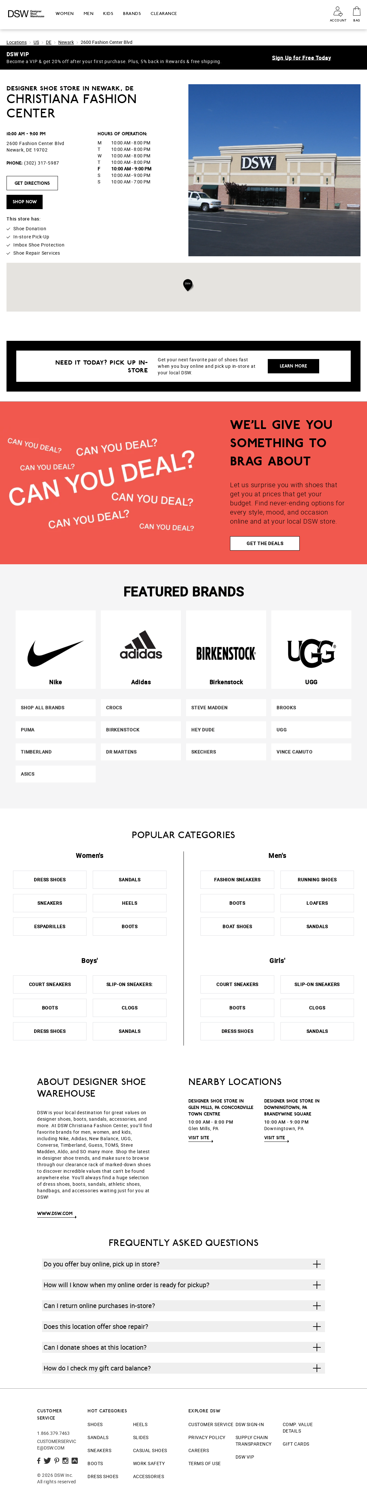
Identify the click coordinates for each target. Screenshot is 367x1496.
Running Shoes (317, 879)
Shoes (95, 1424)
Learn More (293, 365)
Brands (132, 13)
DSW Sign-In (250, 1424)
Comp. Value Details (298, 1427)
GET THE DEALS (265, 543)
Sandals (130, 879)
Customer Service (211, 1424)
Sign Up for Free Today (301, 57)
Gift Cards (296, 1444)
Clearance (164, 13)
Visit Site (198, 1137)
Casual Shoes (150, 1450)
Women (65, 13)
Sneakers (49, 903)
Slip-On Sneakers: (129, 984)
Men (89, 13)
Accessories (148, 1476)
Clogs (130, 1008)
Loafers (317, 903)
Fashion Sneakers (237, 879)
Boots (130, 926)
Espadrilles (49, 926)
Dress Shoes (50, 879)
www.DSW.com (55, 1213)
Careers (198, 1450)
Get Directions (32, 183)
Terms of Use (204, 1463)
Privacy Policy (206, 1437)
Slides (141, 1437)
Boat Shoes (237, 926)
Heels (129, 903)
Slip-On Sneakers (317, 984)
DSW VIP (245, 1457)
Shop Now (25, 201)
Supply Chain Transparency (254, 1440)
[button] (188, 285)
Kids (108, 13)
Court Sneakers (50, 984)
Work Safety (149, 1463)
